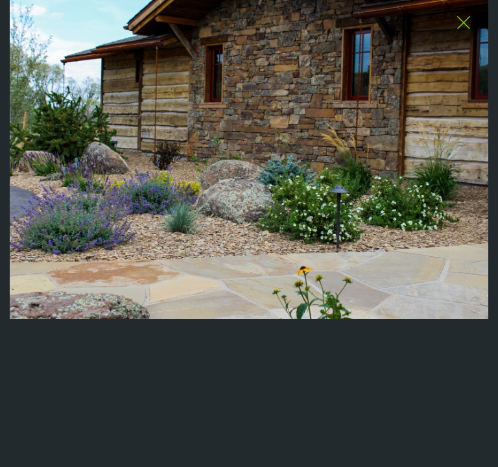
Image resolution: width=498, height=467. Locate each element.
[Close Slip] (462, 23)
